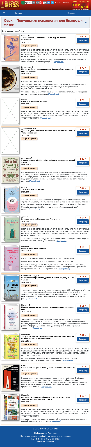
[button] (41, 2)
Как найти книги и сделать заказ (45, 439)
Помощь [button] (71, 13)
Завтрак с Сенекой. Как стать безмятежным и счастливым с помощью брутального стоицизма (47, 337)
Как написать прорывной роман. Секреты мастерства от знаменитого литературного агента (46, 398)
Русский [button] (28, 3)
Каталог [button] (18, 13)
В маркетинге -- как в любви (33, 248)
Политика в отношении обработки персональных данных (45, 436)
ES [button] (34, 3)
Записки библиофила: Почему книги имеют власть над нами (48, 368)
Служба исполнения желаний (34, 101)
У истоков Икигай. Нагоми (32, 189)
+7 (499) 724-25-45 (62, 2)
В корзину (83, 40)
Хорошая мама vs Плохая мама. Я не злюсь (40, 219)
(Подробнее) (58, 62)
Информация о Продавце (45, 433)
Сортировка (7, 31)
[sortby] (24, 31)
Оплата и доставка (45, 442)
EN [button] (37, 3)
